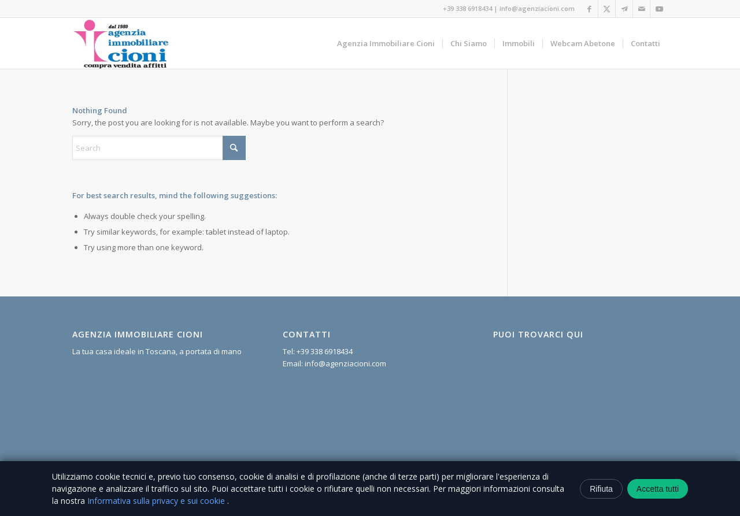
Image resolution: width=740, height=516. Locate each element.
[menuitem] (386, 43)
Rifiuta (601, 488)
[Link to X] (606, 8)
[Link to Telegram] (624, 8)
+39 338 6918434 (467, 8)
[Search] (159, 148)
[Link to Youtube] (659, 8)
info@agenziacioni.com (537, 8)
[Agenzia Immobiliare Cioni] (121, 43)
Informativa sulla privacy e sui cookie (157, 500)
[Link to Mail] (641, 8)
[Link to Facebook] (589, 8)
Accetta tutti (658, 488)
